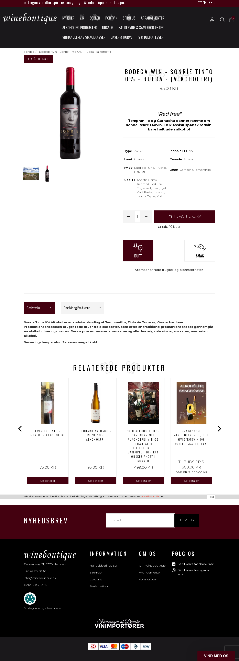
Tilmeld (187, 516)
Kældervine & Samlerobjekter (141, 27)
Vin (82, 17)
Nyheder (68, 17)
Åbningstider (148, 575)
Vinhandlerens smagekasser (83, 37)
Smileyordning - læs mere (42, 603)
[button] (216, 656)
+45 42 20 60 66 (35, 566)
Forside (29, 52)
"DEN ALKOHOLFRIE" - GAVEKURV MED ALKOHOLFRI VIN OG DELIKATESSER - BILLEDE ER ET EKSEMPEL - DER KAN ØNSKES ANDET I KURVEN (143, 446)
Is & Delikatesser (150, 37)
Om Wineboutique (152, 561)
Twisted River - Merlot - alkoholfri (48, 433)
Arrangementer (152, 17)
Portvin (111, 17)
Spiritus (129, 17)
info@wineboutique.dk (40, 573)
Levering (96, 575)
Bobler (94, 17)
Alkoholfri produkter (79, 27)
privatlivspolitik (150, 658)
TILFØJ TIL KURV (185, 216)
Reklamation (99, 582)
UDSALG (107, 27)
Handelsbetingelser (103, 561)
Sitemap (96, 568)
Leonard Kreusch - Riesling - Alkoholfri (95, 435)
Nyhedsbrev (46, 516)
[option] (48, 431)
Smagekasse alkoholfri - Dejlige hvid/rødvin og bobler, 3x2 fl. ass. (191, 437)
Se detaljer (47, 481)
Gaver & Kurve (121, 37)
